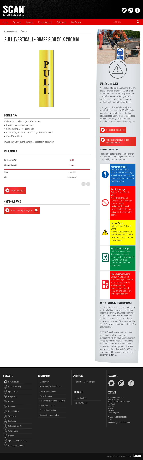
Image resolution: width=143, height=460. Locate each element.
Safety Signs (20, 31)
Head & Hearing (12, 387)
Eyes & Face (11, 391)
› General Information (47, 410)
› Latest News (44, 382)
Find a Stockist (45, 22)
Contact (29, 22)
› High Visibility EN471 (47, 391)
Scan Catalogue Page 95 (24, 210)
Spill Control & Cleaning (15, 441)
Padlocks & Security (14, 445)
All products (9, 31)
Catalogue (61, 22)
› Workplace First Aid (47, 405)
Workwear (10, 416)
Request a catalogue (115, 129)
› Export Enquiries (80, 403)
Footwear (10, 421)
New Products (12, 382)
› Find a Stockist (80, 398)
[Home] (14, 15)
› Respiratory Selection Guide (50, 386)
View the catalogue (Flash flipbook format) (117, 141)
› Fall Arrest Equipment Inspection (52, 401)
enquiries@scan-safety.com (119, 422)
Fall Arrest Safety (13, 426)
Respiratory (10, 396)
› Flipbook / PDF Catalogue (84, 382)
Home (5, 22)
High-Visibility (11, 411)
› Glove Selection (45, 396)
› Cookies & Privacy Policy (49, 415)
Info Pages (76, 22)
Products (17, 22)
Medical (9, 436)
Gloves (9, 401)
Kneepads (10, 406)
